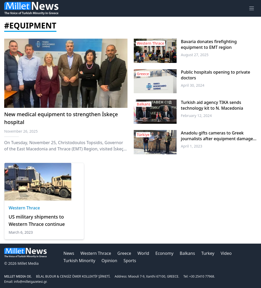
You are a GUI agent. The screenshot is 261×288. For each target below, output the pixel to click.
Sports (130, 260)
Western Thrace (24, 208)
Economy (164, 253)
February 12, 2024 (196, 115)
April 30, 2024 (192, 85)
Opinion (109, 260)
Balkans (187, 253)
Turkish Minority (79, 260)
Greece (124, 253)
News (68, 253)
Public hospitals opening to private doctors (215, 75)
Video (226, 253)
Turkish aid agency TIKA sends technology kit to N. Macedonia (212, 105)
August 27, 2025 (194, 54)
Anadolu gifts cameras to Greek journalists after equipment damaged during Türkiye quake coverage (218, 136)
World (143, 253)
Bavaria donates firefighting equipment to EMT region (209, 44)
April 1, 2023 (191, 146)
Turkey (207, 253)
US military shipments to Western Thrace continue (37, 220)
